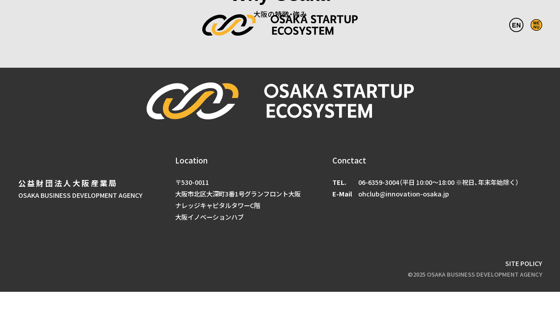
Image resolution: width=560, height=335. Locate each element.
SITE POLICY (523, 263)
